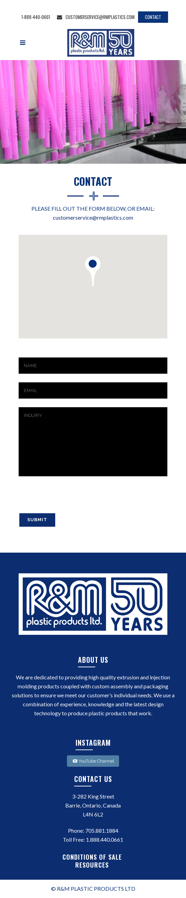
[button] (92, 271)
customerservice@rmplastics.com (96, 16)
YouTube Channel (93, 761)
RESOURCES (93, 864)
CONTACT (153, 16)
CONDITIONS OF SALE (93, 856)
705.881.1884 (101, 830)
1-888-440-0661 (35, 16)
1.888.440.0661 (104, 839)
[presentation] (71, 499)
